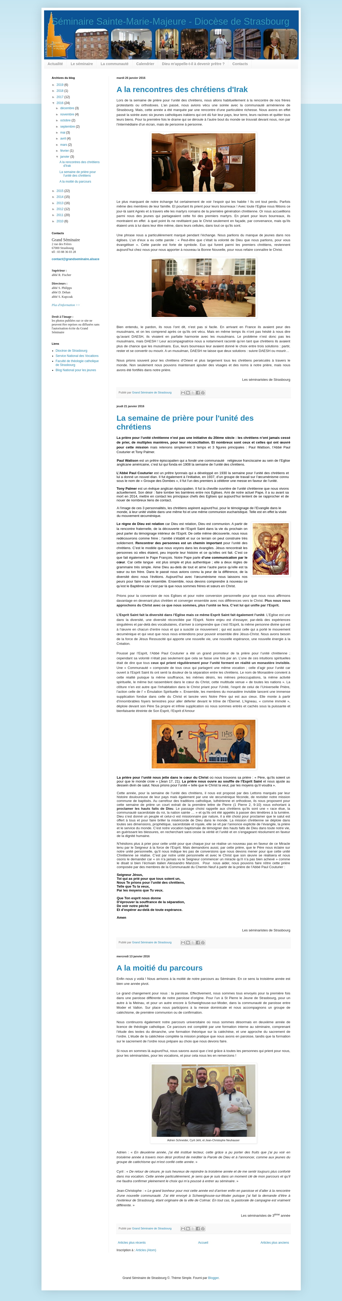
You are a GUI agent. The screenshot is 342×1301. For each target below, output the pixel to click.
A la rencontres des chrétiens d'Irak (182, 89)
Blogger (213, 1278)
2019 (60, 85)
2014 (60, 197)
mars (64, 145)
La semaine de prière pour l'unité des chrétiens (77, 173)
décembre (67, 108)
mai (63, 132)
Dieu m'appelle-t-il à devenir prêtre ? (193, 64)
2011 (60, 215)
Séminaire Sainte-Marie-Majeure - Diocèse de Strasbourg (170, 21)
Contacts (240, 64)
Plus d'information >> (66, 305)
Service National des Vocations (77, 356)
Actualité (55, 64)
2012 (60, 209)
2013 (60, 203)
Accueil (203, 1242)
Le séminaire (82, 64)
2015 (60, 191)
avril (63, 138)
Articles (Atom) (146, 1250)
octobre (65, 120)
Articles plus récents (132, 1242)
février (65, 151)
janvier (65, 156)
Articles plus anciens (275, 1242)
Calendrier (145, 64)
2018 (60, 91)
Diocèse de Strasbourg (71, 350)
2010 (60, 221)
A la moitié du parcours (160, 968)
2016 (60, 103)
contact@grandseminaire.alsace (76, 259)
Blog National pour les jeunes (76, 370)
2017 (60, 97)
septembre (68, 126)
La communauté (114, 64)
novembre (67, 114)
